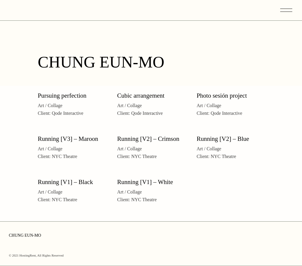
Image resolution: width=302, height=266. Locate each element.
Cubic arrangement (140, 95)
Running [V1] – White (145, 182)
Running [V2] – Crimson (148, 138)
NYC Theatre (64, 156)
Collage (55, 105)
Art (41, 105)
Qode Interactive (67, 113)
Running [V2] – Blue (223, 138)
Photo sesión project (222, 95)
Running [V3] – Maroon (68, 138)
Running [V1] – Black (65, 182)
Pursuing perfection (62, 95)
